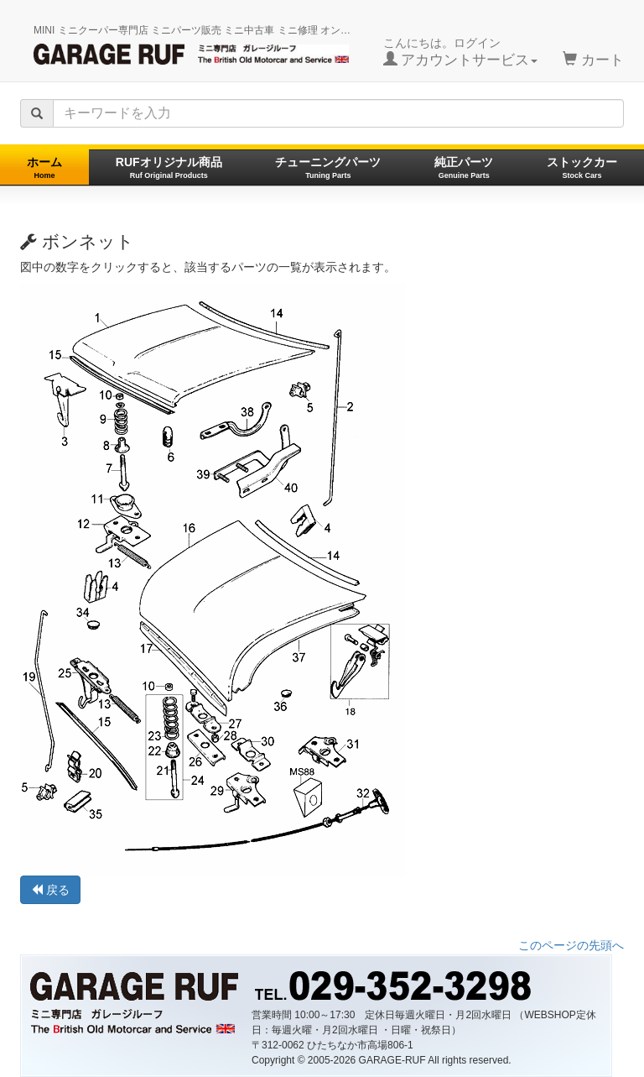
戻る (50, 890)
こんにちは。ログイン (460, 52)
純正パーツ (463, 167)
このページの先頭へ (571, 945)
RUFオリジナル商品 (169, 167)
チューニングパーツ (328, 167)
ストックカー (582, 167)
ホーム (44, 167)
